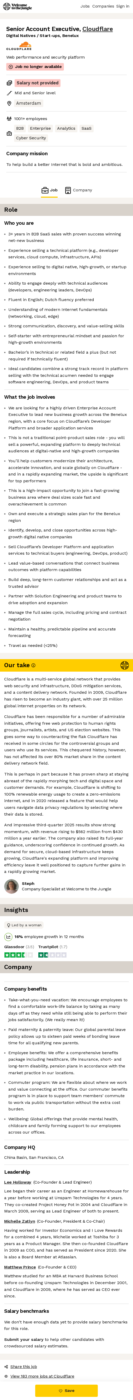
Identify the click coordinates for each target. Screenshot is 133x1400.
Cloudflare (97, 29)
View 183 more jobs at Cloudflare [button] (39, 1376)
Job (49, 190)
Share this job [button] (20, 1366)
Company (78, 190)
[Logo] (17, 6)
